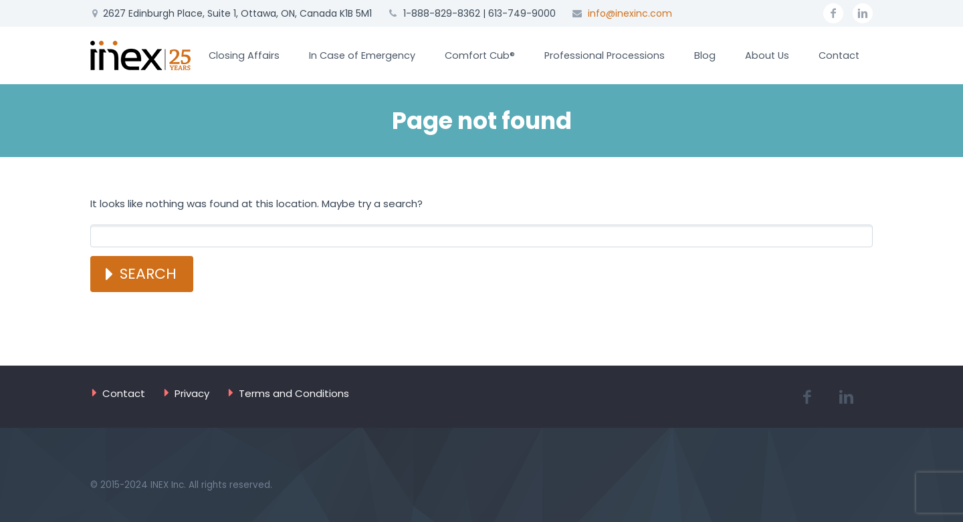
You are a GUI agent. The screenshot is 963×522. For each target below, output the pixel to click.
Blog (705, 55)
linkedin (863, 13)
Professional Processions (604, 55)
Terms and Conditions (294, 393)
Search (148, 273)
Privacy (192, 393)
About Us (767, 55)
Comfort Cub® (480, 55)
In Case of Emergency (362, 55)
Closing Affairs (244, 55)
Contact (839, 55)
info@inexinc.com (630, 13)
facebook (833, 13)
